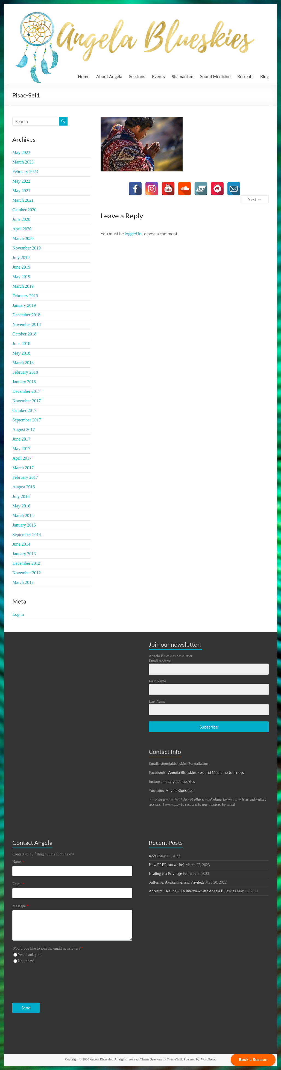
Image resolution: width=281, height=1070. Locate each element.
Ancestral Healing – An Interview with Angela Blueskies (192, 891)
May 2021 (21, 190)
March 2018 (23, 362)
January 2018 (24, 381)
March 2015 (23, 515)
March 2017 (23, 467)
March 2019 (23, 286)
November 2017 (26, 401)
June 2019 (21, 267)
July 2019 (21, 257)
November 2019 (26, 248)
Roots (153, 856)
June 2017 (21, 439)
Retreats (245, 76)
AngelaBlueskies (179, 790)
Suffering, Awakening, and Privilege (176, 882)
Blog (264, 76)
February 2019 (25, 295)
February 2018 (25, 372)
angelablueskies (181, 781)
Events (158, 76)
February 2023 (25, 171)
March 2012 (23, 582)
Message (20, 906)
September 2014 (26, 534)
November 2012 (26, 572)
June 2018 (21, 343)
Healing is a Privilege (165, 874)
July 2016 (21, 496)
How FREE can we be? (167, 865)
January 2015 (24, 525)
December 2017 (26, 391)
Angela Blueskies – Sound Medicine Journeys (206, 772)
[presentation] (46, 981)
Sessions (137, 76)
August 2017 (23, 429)
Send (26, 1007)
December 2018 (26, 315)
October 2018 (24, 334)
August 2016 (23, 487)
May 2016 (21, 506)
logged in (133, 233)
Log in (18, 614)
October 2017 (24, 410)
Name (18, 862)
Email (18, 884)
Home (83, 76)
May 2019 (21, 276)
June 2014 (21, 544)
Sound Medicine (215, 76)
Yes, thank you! (30, 955)
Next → (255, 199)
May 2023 (21, 152)
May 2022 (21, 181)
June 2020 (21, 219)
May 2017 (21, 448)
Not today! (26, 961)
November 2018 (26, 324)
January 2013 (24, 553)
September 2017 (26, 420)
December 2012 (26, 563)
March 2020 (23, 238)
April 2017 (21, 458)
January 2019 (24, 305)
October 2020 (24, 209)
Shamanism (182, 76)
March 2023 (23, 162)
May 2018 (21, 353)
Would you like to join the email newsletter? (47, 948)
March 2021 (23, 200)
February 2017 (25, 477)
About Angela (109, 76)
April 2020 (21, 229)
